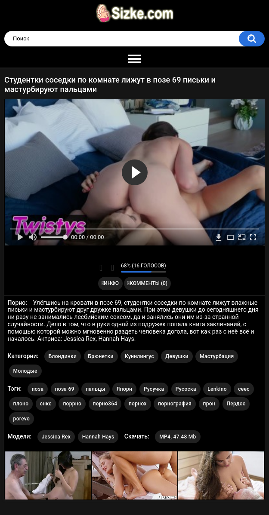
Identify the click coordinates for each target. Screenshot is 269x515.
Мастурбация (217, 356)
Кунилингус (139, 356)
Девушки (176, 356)
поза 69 (64, 389)
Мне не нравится (112, 268)
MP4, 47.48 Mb (177, 437)
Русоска (186, 389)
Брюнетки (101, 356)
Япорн (124, 389)
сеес (244, 389)
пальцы (95, 389)
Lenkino (217, 389)
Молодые (25, 371)
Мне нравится (100, 268)
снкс (46, 404)
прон (209, 404)
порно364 (105, 404)
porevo (21, 419)
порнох (138, 404)
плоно (21, 404)
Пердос (236, 404)
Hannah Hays (98, 437)
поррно (72, 404)
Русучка (154, 389)
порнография (175, 404)
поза (37, 389)
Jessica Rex (56, 437)
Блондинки (63, 356)
